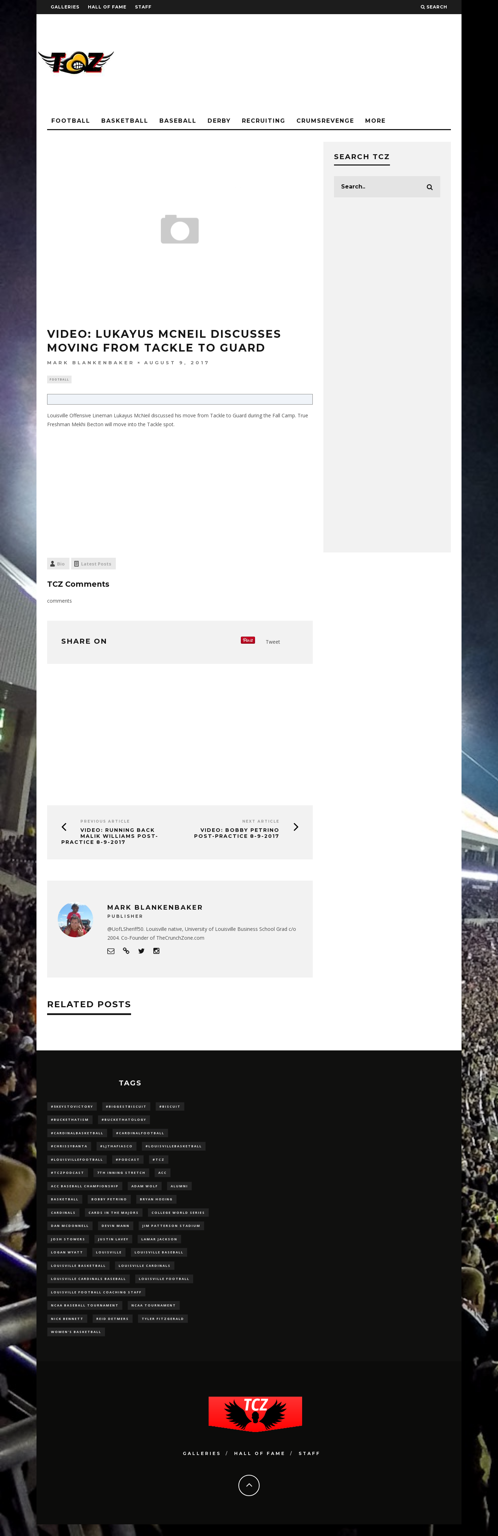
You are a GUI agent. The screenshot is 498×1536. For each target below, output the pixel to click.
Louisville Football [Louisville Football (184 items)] (164, 1287)
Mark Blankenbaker (91, 362)
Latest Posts (96, 564)
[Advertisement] (333, 63)
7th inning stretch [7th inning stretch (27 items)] (121, 1176)
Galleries (65, 7)
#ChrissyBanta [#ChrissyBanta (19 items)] (69, 1149)
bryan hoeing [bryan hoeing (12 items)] (156, 1204)
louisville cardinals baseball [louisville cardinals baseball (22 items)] (88, 1287)
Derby (219, 120)
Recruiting (263, 120)
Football (70, 120)
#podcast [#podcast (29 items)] (128, 1162)
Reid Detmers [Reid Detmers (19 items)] (112, 1329)
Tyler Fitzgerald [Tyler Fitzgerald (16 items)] (163, 1329)
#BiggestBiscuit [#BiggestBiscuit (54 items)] (126, 1107)
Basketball (124, 120)
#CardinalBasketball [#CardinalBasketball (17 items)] (77, 1135)
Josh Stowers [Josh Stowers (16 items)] (68, 1246)
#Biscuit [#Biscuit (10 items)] (170, 1107)
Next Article (260, 822)
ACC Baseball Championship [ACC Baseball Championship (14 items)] (85, 1190)
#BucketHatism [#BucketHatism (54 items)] (70, 1121)
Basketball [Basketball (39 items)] (65, 1204)
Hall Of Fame (107, 7)
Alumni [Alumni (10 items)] (179, 1190)
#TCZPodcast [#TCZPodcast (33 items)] (67, 1176)
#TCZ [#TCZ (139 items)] (159, 1162)
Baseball (178, 120)
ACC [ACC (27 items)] (162, 1176)
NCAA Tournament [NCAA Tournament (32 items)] (153, 1315)
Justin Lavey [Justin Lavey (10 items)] (113, 1246)
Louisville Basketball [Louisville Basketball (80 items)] (78, 1273)
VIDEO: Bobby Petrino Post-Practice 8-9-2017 (236, 834)
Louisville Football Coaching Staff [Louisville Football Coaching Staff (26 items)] (96, 1301)
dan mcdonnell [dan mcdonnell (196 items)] (70, 1232)
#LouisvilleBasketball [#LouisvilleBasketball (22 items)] (174, 1149)
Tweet (273, 642)
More (375, 120)
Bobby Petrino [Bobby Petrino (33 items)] (109, 1204)
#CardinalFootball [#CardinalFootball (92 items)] (140, 1135)
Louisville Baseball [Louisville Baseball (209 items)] (159, 1259)
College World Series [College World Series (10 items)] (178, 1218)
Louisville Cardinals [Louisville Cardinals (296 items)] (145, 1273)
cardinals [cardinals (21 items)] (63, 1218)
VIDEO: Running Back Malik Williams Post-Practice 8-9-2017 (109, 837)
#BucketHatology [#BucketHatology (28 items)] (124, 1121)
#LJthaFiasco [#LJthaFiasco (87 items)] (116, 1149)
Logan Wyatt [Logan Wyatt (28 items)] (67, 1259)
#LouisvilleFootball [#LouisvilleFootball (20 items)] (77, 1162)
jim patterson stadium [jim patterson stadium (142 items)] (171, 1232)
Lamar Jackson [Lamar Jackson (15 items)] (159, 1246)
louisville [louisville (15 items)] (109, 1259)
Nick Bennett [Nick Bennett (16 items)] (67, 1329)
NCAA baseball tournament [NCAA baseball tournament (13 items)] (85, 1315)
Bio (61, 564)
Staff (143, 7)
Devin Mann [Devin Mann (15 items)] (116, 1232)
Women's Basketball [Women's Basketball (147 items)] (76, 1342)
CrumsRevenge (325, 120)
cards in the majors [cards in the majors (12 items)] (114, 1218)
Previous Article (105, 822)
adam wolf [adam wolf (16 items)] (144, 1190)
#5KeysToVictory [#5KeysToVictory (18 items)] (72, 1107)
